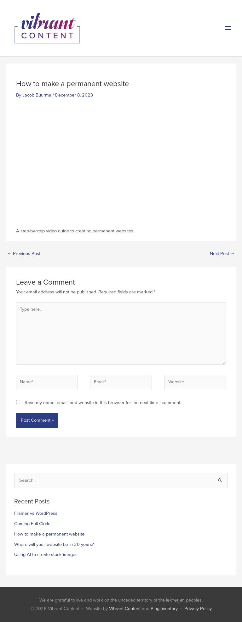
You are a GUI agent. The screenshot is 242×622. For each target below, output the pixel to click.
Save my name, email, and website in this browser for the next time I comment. (103, 402)
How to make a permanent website (49, 534)
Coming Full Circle (32, 523)
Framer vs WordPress (35, 513)
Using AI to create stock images (46, 554)
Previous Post (23, 253)
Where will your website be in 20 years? (54, 544)
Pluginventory (164, 608)
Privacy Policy (198, 608)
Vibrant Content (125, 608)
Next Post (222, 253)
